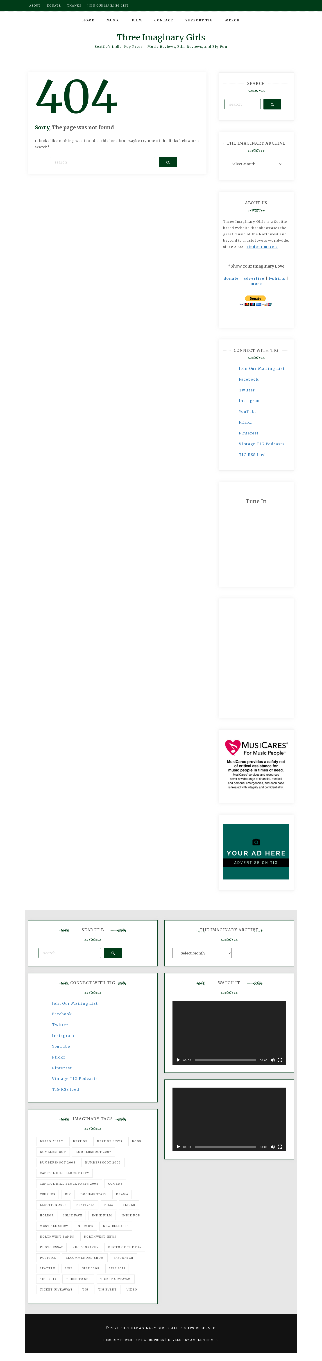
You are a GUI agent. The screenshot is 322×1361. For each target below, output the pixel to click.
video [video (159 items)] (132, 1289)
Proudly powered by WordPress (134, 1340)
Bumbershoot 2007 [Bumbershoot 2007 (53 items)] (93, 1152)
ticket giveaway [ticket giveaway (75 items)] (115, 1279)
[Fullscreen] (280, 1060)
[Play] (178, 1060)
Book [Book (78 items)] (136, 1141)
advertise (253, 278)
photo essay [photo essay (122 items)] (51, 1247)
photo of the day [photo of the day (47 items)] (125, 1247)
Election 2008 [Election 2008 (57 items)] (53, 1204)
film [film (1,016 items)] (108, 1204)
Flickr (245, 422)
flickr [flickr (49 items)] (129, 1204)
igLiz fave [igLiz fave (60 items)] (72, 1215)
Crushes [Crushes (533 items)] (47, 1194)
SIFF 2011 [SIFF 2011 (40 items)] (117, 1268)
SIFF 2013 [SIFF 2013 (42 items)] (48, 1279)
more (256, 283)
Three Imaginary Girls (161, 37)
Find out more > (262, 247)
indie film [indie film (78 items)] (102, 1215)
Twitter (247, 390)
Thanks (74, 5)
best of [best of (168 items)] (80, 1141)
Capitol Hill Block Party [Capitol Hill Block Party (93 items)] (64, 1173)
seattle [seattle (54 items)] (47, 1268)
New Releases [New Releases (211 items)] (116, 1226)
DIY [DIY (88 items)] (68, 1194)
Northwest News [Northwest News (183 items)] (100, 1236)
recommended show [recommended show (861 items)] (85, 1257)
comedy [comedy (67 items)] (115, 1183)
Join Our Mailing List (262, 368)
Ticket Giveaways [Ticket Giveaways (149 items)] (56, 1289)
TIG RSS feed (252, 454)
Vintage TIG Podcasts (262, 444)
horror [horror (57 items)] (47, 1215)
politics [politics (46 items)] (48, 1257)
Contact (163, 20)
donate (231, 278)
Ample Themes (204, 1340)
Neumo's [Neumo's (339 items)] (85, 1226)
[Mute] (272, 1060)
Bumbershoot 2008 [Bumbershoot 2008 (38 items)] (58, 1162)
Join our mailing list (108, 5)
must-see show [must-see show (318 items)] (54, 1226)
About (35, 5)
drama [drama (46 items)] (122, 1194)
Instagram (250, 400)
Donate (54, 5)
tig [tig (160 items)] (85, 1289)
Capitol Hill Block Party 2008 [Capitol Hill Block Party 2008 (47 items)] (69, 1183)
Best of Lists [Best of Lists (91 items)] (109, 1141)
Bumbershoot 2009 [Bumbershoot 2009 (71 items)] (103, 1162)
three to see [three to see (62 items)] (78, 1279)
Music (113, 20)
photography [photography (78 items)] (86, 1247)
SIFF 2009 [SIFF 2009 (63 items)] (90, 1268)
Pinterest (249, 433)
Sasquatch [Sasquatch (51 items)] (124, 1257)
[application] (229, 1033)
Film (137, 20)
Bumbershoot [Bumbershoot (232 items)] (53, 1152)
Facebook (249, 379)
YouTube (248, 411)
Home (88, 20)
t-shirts (277, 278)
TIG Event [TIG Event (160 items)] (107, 1289)
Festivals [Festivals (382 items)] (85, 1204)
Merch (232, 20)
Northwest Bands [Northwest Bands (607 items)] (57, 1236)
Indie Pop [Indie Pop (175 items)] (131, 1215)
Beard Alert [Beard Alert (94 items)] (51, 1141)
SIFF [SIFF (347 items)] (69, 1268)
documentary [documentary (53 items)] (93, 1194)
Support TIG (199, 20)
